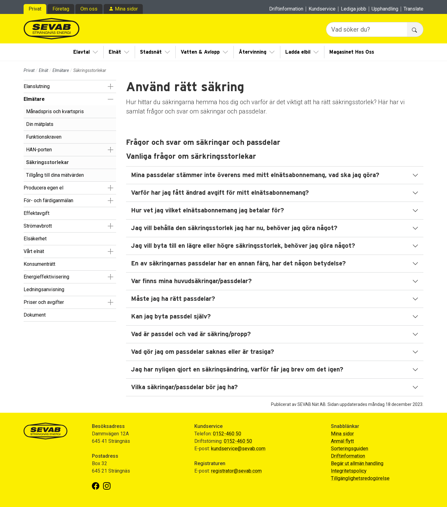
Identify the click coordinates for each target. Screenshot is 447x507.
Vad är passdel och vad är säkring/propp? (191, 334)
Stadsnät (151, 52)
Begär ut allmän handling (357, 463)
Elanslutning (37, 86)
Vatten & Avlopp (200, 52)
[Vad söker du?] (366, 29)
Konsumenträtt (39, 264)
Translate (413, 9)
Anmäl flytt (342, 441)
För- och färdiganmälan (48, 200)
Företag (60, 9)
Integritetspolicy (349, 471)
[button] (110, 86)
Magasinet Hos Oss (351, 52)
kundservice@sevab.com (238, 448)
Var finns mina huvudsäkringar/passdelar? (191, 281)
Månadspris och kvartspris (55, 111)
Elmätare (60, 70)
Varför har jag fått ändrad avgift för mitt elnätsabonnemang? (220, 193)
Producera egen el (43, 188)
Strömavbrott (38, 226)
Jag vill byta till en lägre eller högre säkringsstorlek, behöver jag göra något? (243, 246)
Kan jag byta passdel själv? (171, 317)
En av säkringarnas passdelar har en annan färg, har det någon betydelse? (238, 263)
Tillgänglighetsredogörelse (360, 478)
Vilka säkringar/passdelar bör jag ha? (184, 387)
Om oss (88, 9)
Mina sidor (126, 9)
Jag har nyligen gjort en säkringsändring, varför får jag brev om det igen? (237, 370)
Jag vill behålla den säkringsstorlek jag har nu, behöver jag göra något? (234, 228)
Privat (35, 9)
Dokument (35, 315)
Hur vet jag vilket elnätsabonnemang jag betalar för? (207, 210)
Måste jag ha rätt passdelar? (173, 299)
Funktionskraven (43, 137)
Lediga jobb (353, 9)
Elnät (115, 52)
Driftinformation (286, 9)
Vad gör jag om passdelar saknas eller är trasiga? (202, 352)
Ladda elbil (297, 52)
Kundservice (322, 9)
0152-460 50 (227, 434)
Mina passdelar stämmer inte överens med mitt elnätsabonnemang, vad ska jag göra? (255, 175)
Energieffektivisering (46, 277)
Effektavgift (36, 213)
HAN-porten (39, 150)
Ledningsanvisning (44, 289)
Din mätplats (39, 124)
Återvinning (252, 52)
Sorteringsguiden (349, 448)
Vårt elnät (34, 251)
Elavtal (81, 52)
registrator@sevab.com (236, 471)
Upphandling (385, 9)
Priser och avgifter (44, 302)
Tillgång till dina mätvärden (55, 175)
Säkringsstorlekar (47, 162)
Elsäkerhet (35, 239)
